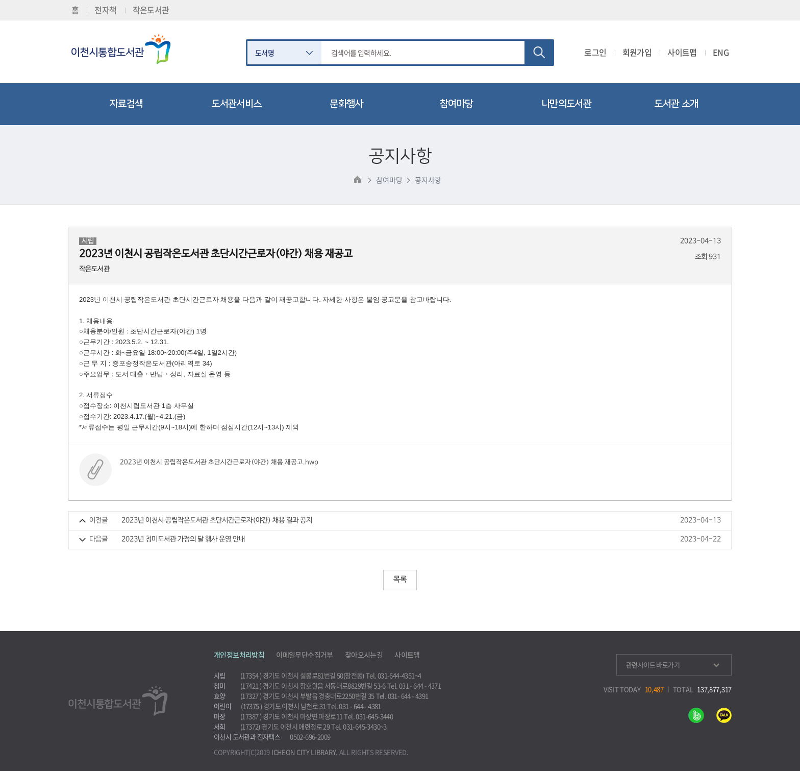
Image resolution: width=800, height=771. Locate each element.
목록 (400, 579)
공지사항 (428, 179)
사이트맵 (682, 52)
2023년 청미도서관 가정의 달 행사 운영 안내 (183, 539)
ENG (721, 52)
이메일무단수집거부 (304, 654)
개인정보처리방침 (239, 654)
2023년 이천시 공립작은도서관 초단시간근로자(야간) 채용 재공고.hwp (219, 462)
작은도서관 (151, 10)
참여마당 (389, 179)
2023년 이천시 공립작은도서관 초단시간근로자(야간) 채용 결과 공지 (216, 520)
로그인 (595, 52)
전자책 (105, 10)
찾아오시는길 (364, 654)
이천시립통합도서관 (125, 49)
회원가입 (637, 52)
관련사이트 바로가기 (672, 664)
